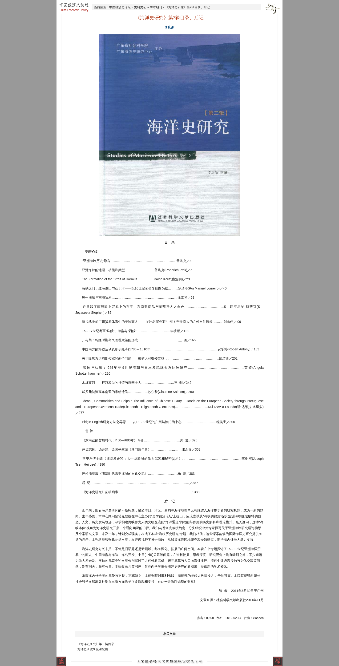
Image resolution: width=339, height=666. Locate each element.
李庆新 (169, 27)
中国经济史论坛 (120, 7)
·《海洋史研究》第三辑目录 (95, 644)
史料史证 (140, 7)
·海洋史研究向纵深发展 (92, 649)
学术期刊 (156, 7)
